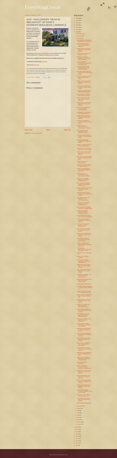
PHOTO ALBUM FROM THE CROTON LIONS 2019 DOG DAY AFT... (84, 310)
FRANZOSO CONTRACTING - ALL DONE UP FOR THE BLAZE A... (84, 330)
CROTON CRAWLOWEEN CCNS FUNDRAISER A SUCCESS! (83, 45)
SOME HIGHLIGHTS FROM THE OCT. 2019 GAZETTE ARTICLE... (84, 266)
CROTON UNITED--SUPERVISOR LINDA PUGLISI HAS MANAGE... (83, 175)
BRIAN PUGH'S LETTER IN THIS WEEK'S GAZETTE (83, 95)
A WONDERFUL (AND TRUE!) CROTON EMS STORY (84, 113)
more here (44, 61)
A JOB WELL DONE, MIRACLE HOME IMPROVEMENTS (84, 91)
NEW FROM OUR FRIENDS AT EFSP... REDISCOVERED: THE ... (84, 296)
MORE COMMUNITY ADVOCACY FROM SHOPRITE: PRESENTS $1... (84, 367)
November (79, 36)
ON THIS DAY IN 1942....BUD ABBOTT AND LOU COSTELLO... (84, 320)
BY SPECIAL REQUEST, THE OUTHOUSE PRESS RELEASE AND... (84, 276)
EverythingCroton (42, 7)
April (78, 417)
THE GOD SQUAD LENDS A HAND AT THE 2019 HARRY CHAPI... (84, 136)
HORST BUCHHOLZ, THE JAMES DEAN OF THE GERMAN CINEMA (83, 68)
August (79, 408)
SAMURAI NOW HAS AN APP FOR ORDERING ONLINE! (84, 292)
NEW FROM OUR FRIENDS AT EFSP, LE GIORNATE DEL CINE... (84, 354)
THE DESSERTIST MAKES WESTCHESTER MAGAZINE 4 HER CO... (84, 349)
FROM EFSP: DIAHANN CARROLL (82, 257)
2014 (77, 436)
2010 (77, 445)
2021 (77, 27)
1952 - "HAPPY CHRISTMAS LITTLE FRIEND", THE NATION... (84, 230)
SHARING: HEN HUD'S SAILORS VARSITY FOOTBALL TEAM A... (83, 212)
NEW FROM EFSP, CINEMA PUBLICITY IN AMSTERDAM (84, 208)
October (79, 38)
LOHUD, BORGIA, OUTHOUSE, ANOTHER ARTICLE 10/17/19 (84, 189)
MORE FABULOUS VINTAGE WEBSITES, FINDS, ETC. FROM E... (84, 50)
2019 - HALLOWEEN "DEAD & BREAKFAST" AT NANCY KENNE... (84, 271)
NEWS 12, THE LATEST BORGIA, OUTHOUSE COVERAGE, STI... (83, 179)
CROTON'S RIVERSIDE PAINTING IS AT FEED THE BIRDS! (84, 141)
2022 (77, 25)
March (78, 419)
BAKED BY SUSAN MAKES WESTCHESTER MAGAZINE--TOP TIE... (83, 306)
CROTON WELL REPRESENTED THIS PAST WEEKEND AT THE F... (84, 249)
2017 (77, 429)
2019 (77, 31)
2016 (77, 431)
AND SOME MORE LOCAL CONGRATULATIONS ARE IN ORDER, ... (84, 194)
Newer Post (28, 130)
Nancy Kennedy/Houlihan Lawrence (45, 53)
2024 (77, 22)
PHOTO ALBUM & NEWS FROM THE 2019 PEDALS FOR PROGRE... (84, 325)
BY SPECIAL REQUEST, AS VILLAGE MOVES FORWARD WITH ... (83, 109)
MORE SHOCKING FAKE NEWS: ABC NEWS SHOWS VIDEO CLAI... (84, 244)
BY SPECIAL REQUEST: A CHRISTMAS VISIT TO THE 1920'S (84, 122)
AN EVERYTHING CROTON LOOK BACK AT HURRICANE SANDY (84, 73)
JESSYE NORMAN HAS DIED (84, 403)
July (78, 410)
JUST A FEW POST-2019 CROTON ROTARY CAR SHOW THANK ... (83, 240)
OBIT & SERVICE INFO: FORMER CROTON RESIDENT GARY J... (82, 132)
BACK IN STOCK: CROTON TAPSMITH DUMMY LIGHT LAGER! (84, 87)
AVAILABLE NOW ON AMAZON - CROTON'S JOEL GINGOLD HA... (84, 288)
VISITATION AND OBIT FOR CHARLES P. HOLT (83, 54)
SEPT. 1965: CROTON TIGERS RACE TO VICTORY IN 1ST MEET (84, 158)
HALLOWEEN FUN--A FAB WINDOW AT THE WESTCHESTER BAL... (83, 199)
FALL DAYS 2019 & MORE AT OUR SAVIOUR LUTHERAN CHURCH (84, 334)
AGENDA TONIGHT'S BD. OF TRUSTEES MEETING (84, 145)
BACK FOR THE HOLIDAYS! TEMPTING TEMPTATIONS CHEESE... (84, 381)
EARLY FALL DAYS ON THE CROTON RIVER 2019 (83, 395)
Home (48, 130)
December (79, 33)
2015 (77, 434)
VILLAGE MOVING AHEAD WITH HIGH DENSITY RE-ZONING (84, 399)
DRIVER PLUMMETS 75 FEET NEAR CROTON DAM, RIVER (84, 77)
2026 (77, 18)
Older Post (67, 130)
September (80, 406)
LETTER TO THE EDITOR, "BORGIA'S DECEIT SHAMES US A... (83, 225)
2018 (77, 427)
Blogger (66, 454)
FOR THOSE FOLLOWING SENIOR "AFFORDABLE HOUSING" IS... (83, 184)
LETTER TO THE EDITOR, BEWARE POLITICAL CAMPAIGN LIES (83, 204)
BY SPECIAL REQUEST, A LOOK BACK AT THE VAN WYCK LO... (83, 220)
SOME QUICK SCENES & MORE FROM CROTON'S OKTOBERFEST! (83, 359)
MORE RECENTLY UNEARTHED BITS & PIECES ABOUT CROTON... (84, 127)
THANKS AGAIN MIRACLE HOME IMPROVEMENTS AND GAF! (83, 170)
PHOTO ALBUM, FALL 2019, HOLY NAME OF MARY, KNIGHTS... (83, 99)
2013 (77, 438)
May (78, 415)
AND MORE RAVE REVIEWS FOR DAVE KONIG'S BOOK (84, 149)
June (78, 412)
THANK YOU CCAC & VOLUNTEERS (82, 162)
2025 (77, 20)
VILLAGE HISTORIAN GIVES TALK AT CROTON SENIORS (84, 216)
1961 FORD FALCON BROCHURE (82, 363)
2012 (77, 440)
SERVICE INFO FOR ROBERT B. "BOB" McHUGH (84, 165)
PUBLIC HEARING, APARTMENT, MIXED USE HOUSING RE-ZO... (84, 63)
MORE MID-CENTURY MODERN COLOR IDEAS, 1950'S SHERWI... (84, 58)
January (79, 424)
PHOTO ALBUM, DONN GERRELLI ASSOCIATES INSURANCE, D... (83, 261)
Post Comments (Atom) (36, 133)
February (79, 422)
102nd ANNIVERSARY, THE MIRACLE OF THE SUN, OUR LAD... (83, 377)
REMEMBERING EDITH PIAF (84, 284)
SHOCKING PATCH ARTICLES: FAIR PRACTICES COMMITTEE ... (84, 280)
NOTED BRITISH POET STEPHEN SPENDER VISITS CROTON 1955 (84, 391)
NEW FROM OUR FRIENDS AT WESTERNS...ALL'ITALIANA (84, 41)
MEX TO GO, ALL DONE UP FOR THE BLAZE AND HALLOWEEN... (83, 344)
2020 (77, 29)
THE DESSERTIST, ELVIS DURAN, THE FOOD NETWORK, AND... (83, 315)
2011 (77, 443)
